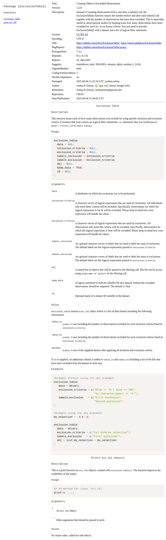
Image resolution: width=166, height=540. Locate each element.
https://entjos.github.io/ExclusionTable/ (141, 43)
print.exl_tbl (10, 22)
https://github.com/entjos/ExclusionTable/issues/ (101, 47)
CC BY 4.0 (82, 34)
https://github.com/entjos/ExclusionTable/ (98, 43)
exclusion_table (12, 19)
